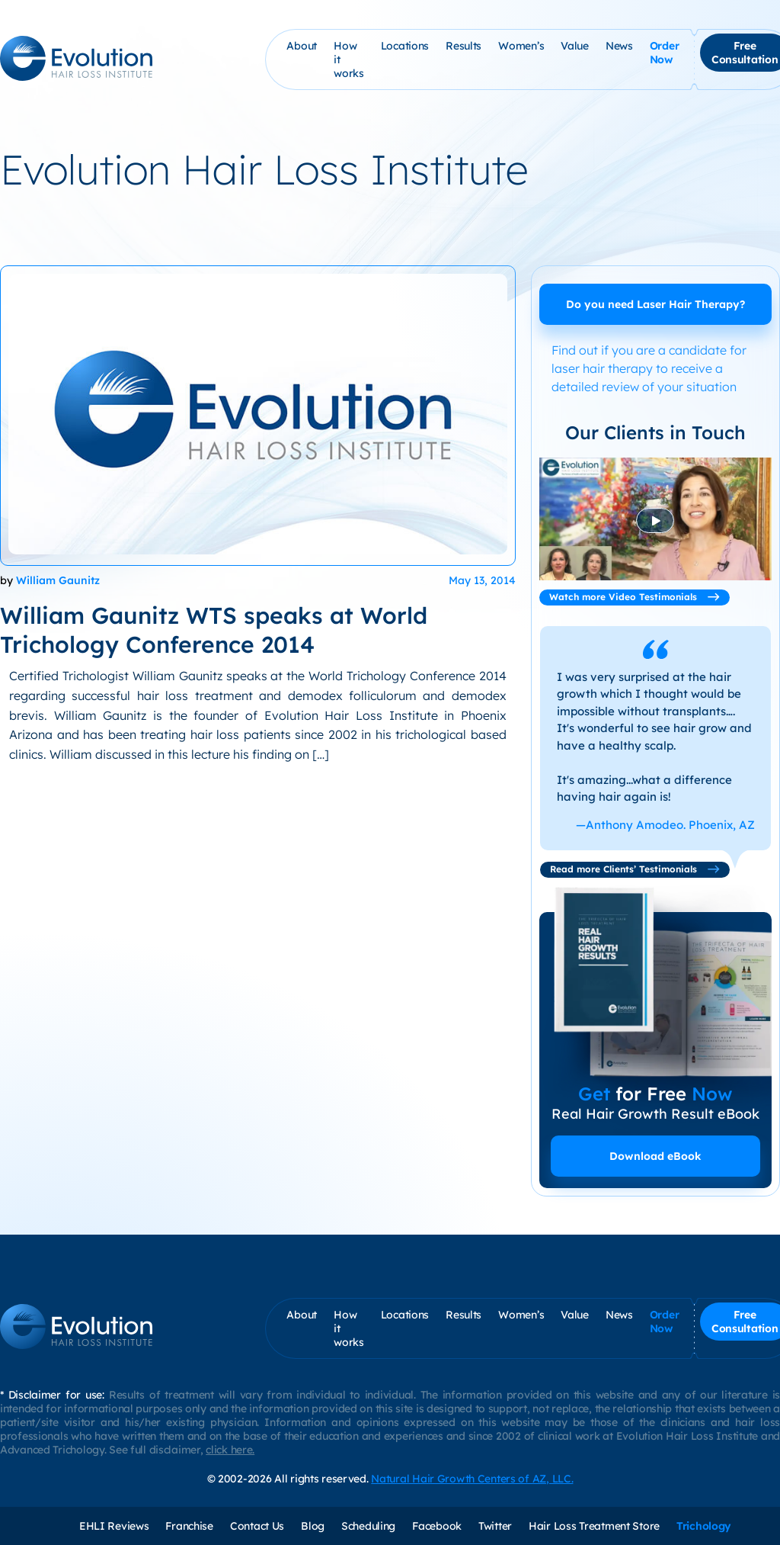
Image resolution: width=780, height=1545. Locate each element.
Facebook (437, 1526)
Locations (405, 46)
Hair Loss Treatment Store (594, 1526)
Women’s (521, 46)
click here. (230, 1450)
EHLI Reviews (114, 1526)
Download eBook (655, 1156)
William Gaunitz (58, 580)
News (619, 46)
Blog (312, 1526)
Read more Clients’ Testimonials (635, 869)
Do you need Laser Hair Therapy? (655, 304)
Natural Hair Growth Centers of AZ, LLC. (472, 1479)
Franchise (189, 1526)
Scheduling (368, 1526)
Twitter (495, 1526)
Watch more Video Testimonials (634, 596)
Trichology (703, 1526)
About (301, 46)
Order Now (664, 52)
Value (575, 46)
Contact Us (257, 1526)
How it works (349, 59)
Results (463, 46)
